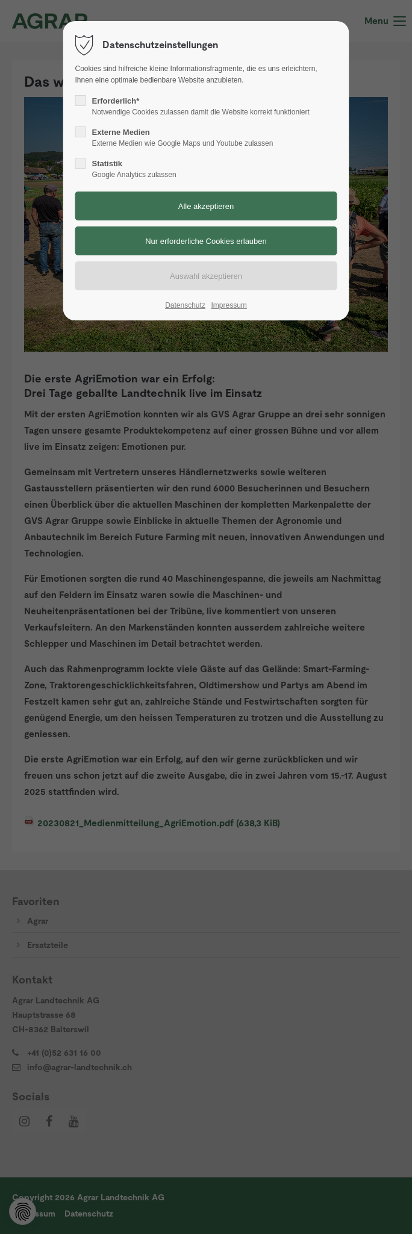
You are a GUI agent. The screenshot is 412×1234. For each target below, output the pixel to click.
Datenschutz (185, 305)
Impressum (228, 305)
